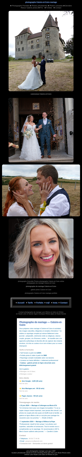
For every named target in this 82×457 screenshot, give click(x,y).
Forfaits (49, 8)
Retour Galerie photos (29, 8)
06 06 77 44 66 (34, 438)
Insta (55, 303)
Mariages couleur (26, 374)
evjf (48, 303)
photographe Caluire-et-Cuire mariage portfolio (41, 293)
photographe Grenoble (26, 281)
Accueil (21, 303)
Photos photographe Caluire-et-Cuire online (49, 281)
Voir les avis (23, 383)
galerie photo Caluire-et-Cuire (41, 289)
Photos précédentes (39, 6)
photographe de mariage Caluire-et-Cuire (41, 283)
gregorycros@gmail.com (33, 441)
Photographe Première (21, 6)
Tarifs (30, 303)
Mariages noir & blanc (27, 371)
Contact (57, 8)
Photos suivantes (56, 6)
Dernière (68, 6)
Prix (41, 8)
